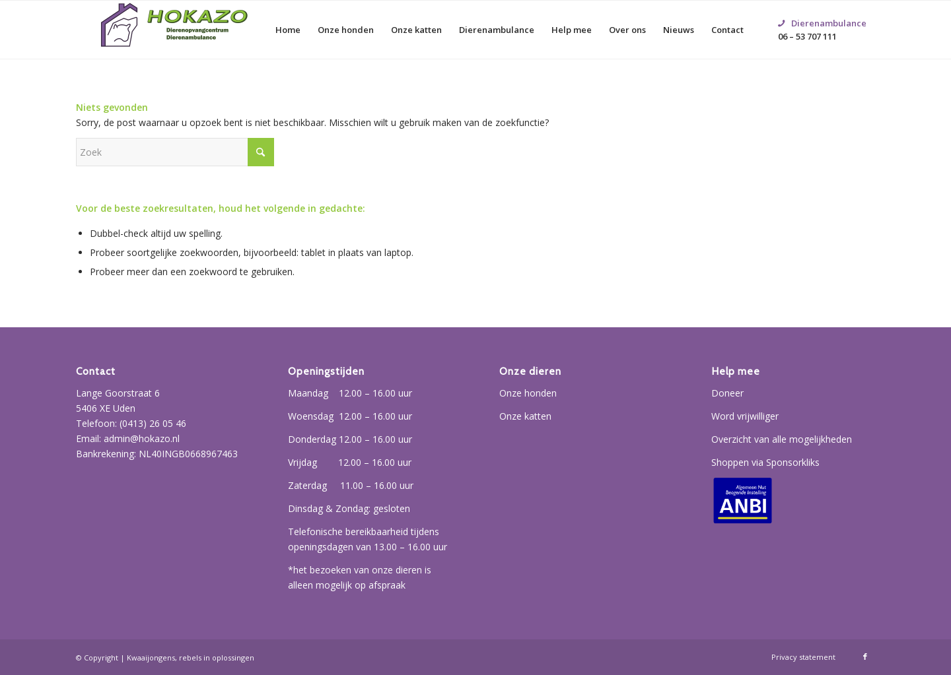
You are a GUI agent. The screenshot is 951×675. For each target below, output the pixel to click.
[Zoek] (175, 152)
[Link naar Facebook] (865, 656)
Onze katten (525, 416)
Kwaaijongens (151, 657)
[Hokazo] (175, 30)
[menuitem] (288, 30)
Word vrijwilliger (745, 416)
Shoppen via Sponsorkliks (765, 462)
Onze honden (528, 393)
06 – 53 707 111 (822, 13)
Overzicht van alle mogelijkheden (781, 439)
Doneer (727, 393)
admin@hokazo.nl (142, 438)
